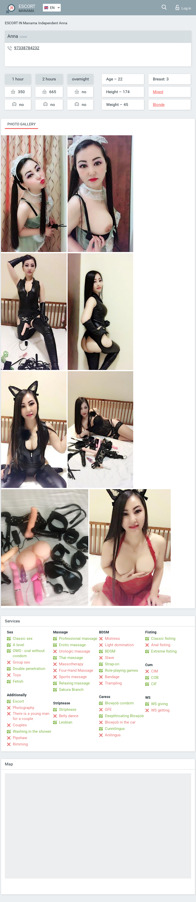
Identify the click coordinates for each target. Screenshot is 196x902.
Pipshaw (20, 738)
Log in (183, 7)
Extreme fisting (164, 651)
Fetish (18, 681)
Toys (17, 675)
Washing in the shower (32, 731)
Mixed (158, 92)
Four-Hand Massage (76, 670)
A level (18, 645)
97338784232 (26, 47)
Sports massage (73, 677)
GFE (108, 709)
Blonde (159, 104)
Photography (23, 707)
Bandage (112, 677)
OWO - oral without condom (29, 653)
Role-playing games (121, 670)
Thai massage (71, 657)
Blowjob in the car (120, 722)
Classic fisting (163, 638)
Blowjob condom (119, 703)
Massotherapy (71, 664)
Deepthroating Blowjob (124, 716)
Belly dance (68, 716)
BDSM (110, 651)
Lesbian (65, 722)
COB (154, 677)
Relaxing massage (74, 683)
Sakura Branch (71, 689)
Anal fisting (160, 645)
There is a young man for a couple (31, 716)
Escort (18, 701)
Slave (109, 657)
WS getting (160, 710)
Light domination (119, 645)
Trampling (113, 683)
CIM (154, 671)
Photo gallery (21, 124)
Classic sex (22, 638)
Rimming (20, 744)
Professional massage (78, 638)
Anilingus (113, 735)
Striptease (67, 709)
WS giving (159, 704)
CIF (154, 684)
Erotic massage (72, 645)
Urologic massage (74, 651)
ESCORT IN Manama (21, 23)
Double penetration (29, 668)
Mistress (112, 638)
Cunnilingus (115, 728)
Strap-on (112, 664)
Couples (20, 725)
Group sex (21, 662)
